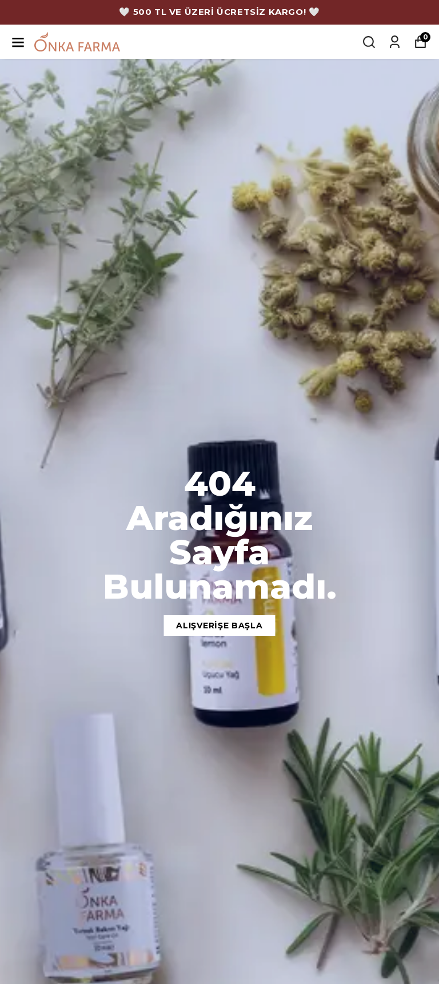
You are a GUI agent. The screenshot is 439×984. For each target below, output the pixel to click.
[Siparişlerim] (395, 42)
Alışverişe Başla (219, 625)
